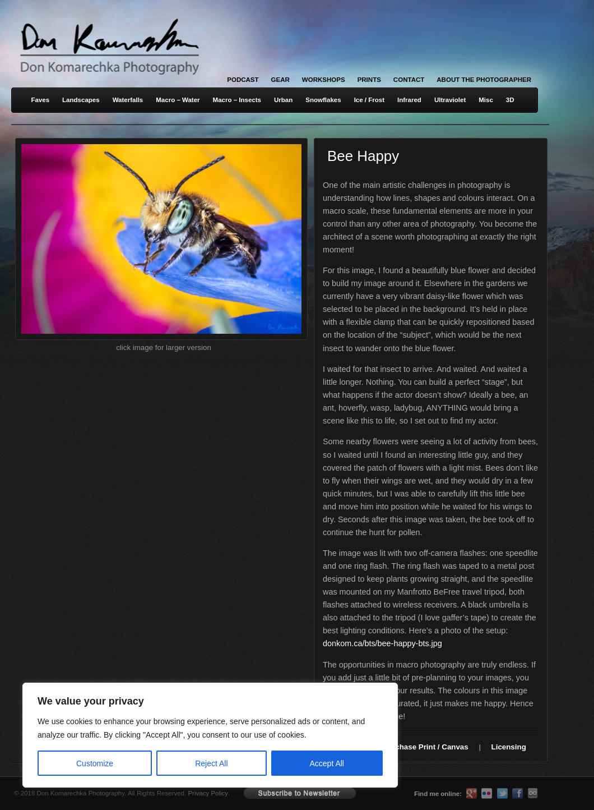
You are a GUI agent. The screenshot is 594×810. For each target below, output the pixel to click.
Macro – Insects (237, 99)
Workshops (323, 79)
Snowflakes (323, 99)
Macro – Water (177, 99)
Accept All (327, 763)
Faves (40, 99)
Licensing (508, 747)
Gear (280, 79)
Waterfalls (128, 99)
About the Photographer (484, 79)
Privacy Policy (208, 793)
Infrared (409, 99)
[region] (145, 735)
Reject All (211, 763)
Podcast (242, 79)
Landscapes (81, 99)
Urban (283, 99)
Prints (369, 79)
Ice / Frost (369, 99)
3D (510, 99)
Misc (486, 99)
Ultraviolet (450, 99)
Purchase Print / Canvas (425, 747)
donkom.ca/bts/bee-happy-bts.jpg (382, 643)
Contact (408, 79)
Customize (94, 763)
